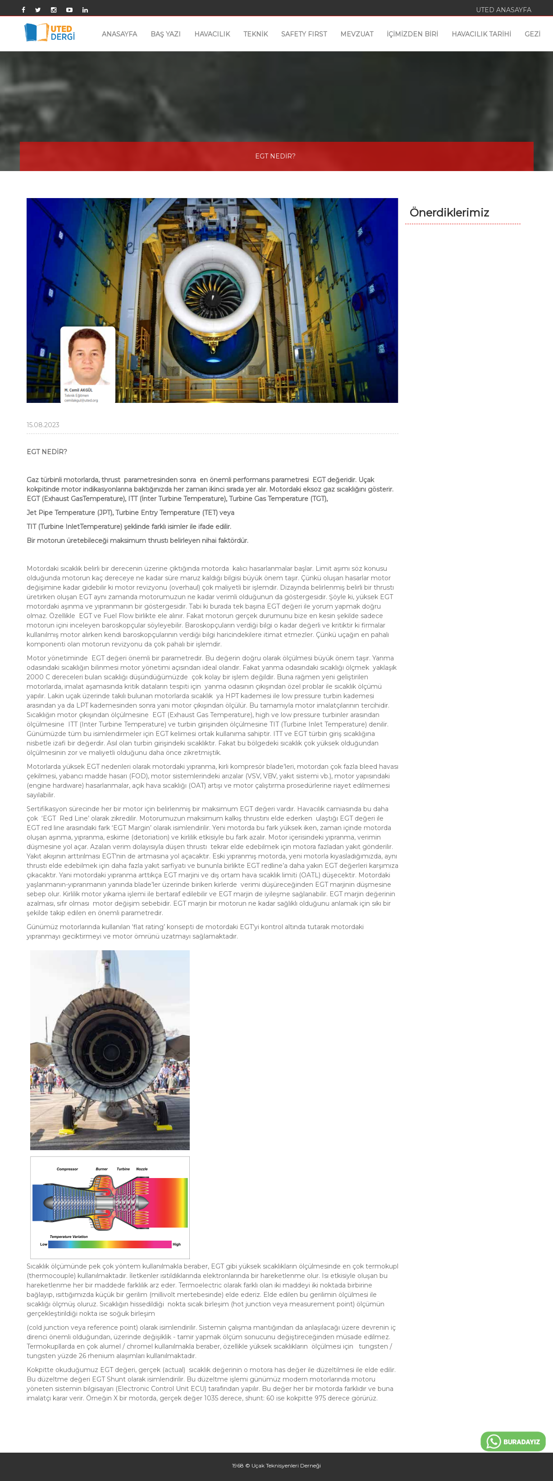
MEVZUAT (356, 34)
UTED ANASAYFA (503, 10)
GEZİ (532, 34)
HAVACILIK (212, 34)
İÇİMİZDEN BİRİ (412, 34)
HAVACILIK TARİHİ (481, 34)
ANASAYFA (119, 34)
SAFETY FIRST (304, 34)
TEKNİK (255, 34)
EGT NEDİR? (275, 156)
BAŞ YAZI (166, 34)
